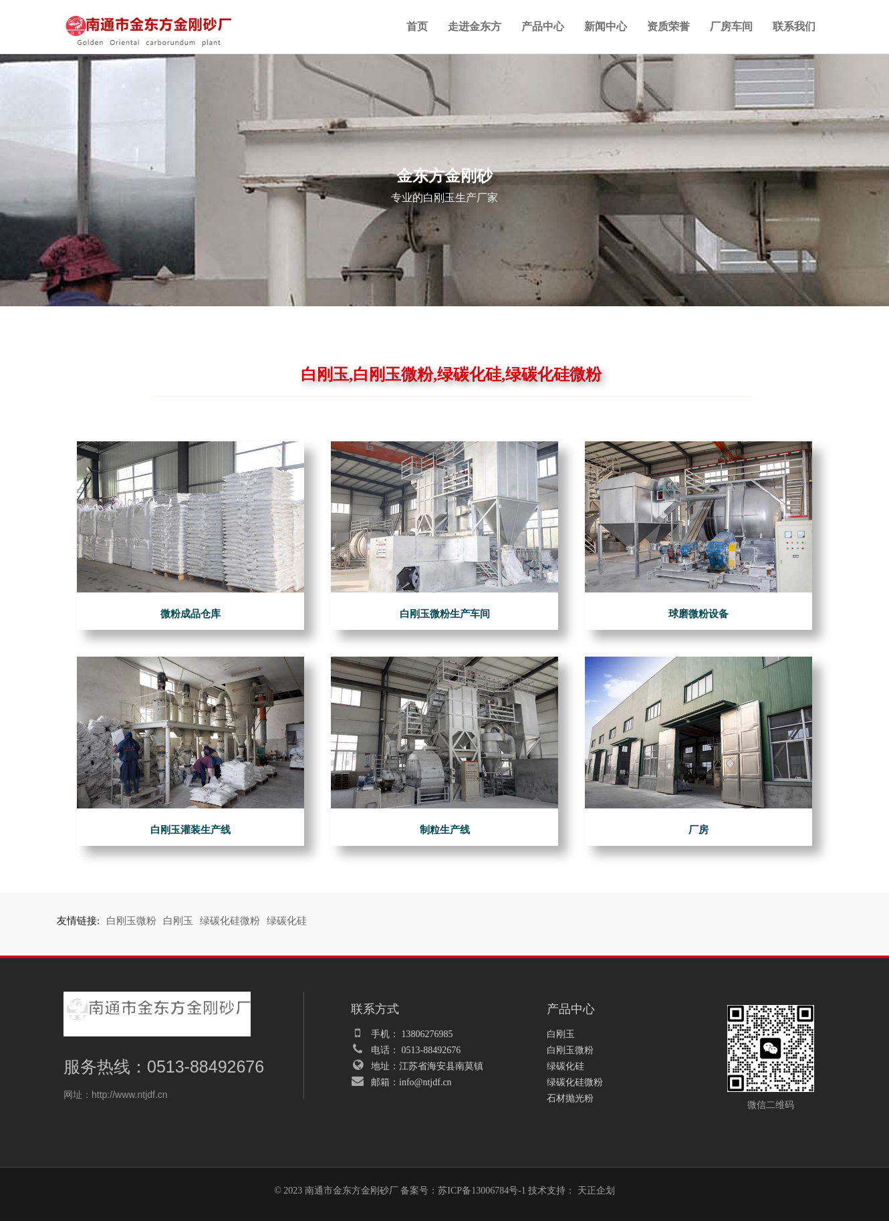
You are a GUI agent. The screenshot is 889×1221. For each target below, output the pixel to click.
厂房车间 (731, 26)
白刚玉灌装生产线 (190, 829)
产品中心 (542, 26)
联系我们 (794, 26)
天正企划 (596, 1191)
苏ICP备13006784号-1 (481, 1191)
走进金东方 (474, 26)
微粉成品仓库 (190, 613)
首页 (417, 26)
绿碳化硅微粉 (230, 920)
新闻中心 (605, 26)
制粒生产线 (445, 829)
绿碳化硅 (287, 920)
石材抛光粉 (570, 1098)
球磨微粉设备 (698, 613)
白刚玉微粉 (131, 920)
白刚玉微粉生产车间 (445, 613)
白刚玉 (178, 920)
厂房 (698, 829)
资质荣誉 (668, 26)
